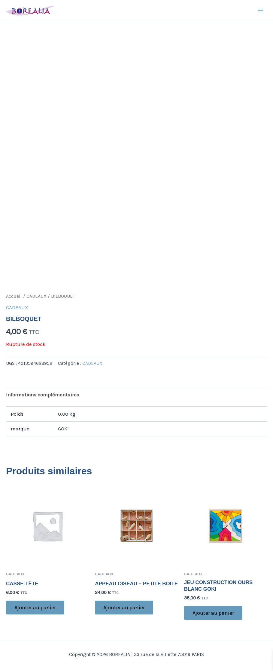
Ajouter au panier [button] (35, 607)
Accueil (14, 296)
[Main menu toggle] (260, 10)
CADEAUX (36, 296)
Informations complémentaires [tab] (42, 395)
